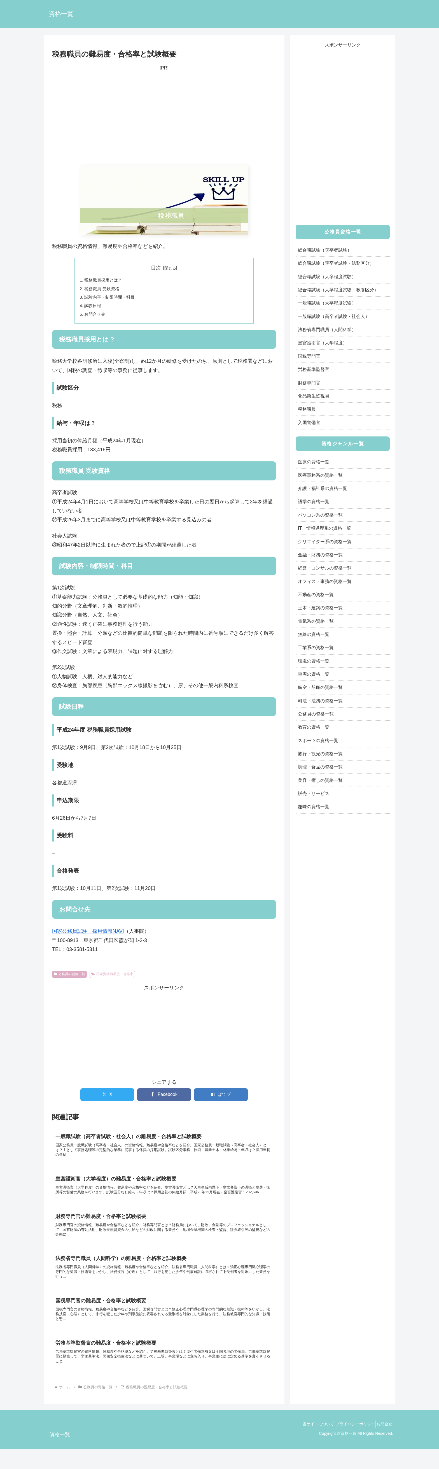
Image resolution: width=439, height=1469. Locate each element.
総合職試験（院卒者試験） (325, 249)
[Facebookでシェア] (164, 1097)
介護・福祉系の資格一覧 (322, 488)
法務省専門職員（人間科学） (327, 329)
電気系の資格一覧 (316, 621)
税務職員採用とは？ (105, 280)
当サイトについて (307, 1444)
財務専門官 (309, 382)
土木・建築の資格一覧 (320, 607)
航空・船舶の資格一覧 (320, 687)
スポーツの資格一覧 (318, 740)
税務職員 (307, 409)
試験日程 (94, 307)
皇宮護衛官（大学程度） (322, 342)
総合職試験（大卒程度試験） (327, 276)
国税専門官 (309, 356)
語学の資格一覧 (313, 501)
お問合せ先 (96, 316)
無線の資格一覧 (313, 634)
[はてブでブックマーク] (221, 1097)
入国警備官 (309, 422)
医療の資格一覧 (313, 461)
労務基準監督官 (313, 369)
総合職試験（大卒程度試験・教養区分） (338, 289)
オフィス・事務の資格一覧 (325, 581)
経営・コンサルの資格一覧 (325, 567)
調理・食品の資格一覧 (320, 766)
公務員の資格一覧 (69, 977)
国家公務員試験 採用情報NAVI (88, 934)
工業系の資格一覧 (316, 647)
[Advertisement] (164, 118)
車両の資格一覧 (313, 674)
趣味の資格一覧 (313, 806)
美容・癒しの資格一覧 (320, 780)
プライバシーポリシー (348, 1444)
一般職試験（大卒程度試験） (327, 302)
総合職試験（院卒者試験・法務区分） (336, 263)
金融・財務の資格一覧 (320, 554)
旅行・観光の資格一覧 (320, 753)
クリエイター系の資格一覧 (325, 541)
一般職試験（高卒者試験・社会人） (334, 316)
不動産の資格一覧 (316, 594)
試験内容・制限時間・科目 (112, 298)
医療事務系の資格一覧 (320, 475)
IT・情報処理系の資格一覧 (324, 528)
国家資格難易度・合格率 (112, 977)
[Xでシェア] (107, 1097)
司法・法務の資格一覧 (320, 700)
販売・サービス (313, 793)
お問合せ (382, 1444)
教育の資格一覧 (313, 726)
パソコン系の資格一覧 (320, 514)
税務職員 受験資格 (103, 289)
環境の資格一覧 (313, 660)
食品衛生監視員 (313, 395)
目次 (156, 268)
